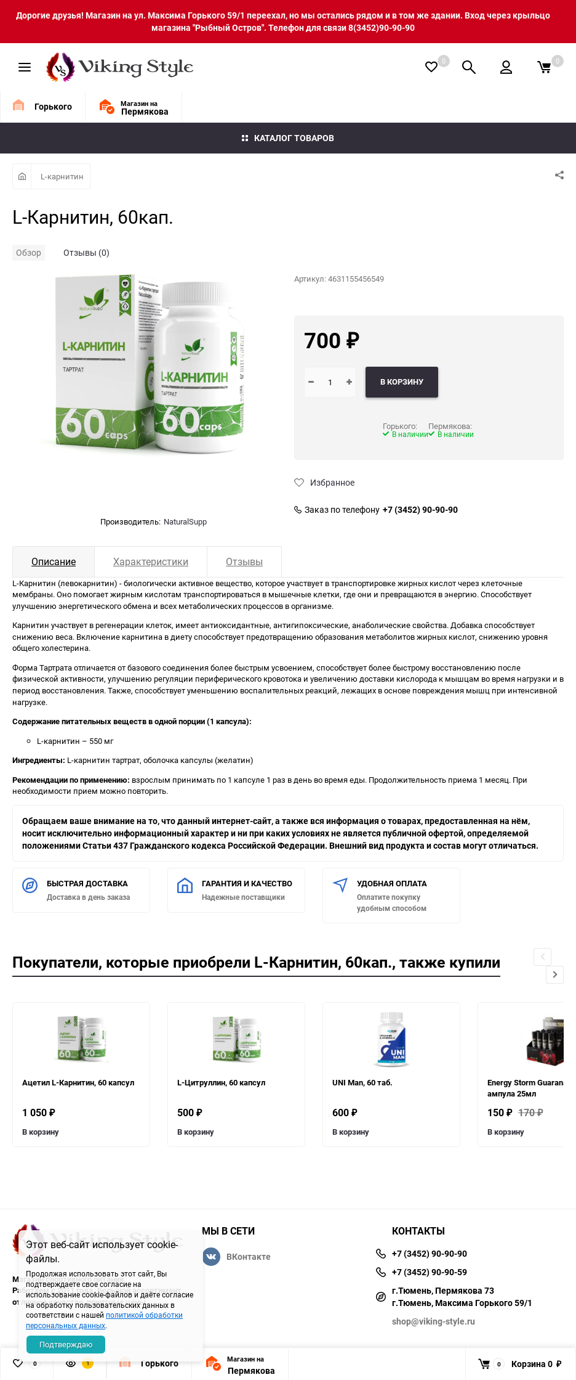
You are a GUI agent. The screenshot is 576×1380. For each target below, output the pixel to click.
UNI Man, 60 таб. (362, 1082)
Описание (53, 561)
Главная (22, 176)
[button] (555, 975)
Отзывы (244, 561)
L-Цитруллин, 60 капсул (221, 1082)
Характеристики (150, 561)
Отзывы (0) (86, 252)
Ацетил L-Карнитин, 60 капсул (78, 1082)
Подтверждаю (66, 1344)
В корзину (40, 1131)
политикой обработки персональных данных (104, 1320)
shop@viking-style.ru (433, 1321)
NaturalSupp (185, 521)
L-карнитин (62, 176)
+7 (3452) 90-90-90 (420, 509)
